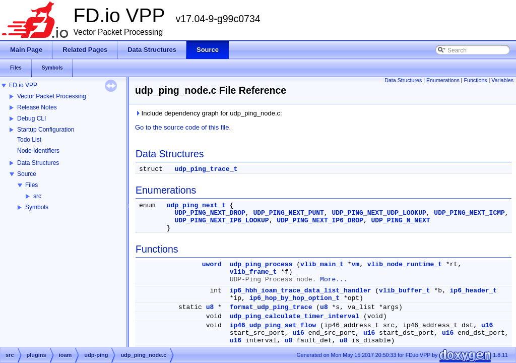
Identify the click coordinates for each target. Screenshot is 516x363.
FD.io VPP (23, 85)
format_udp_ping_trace (271, 307)
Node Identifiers (38, 150)
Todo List (29, 139)
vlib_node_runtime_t (404, 264)
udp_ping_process (261, 264)
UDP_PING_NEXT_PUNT (288, 213)
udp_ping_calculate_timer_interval (294, 316)
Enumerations (443, 80)
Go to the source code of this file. (183, 127)
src (37, 196)
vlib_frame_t (253, 272)
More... (334, 279)
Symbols (36, 207)
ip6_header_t (473, 290)
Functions (475, 80)
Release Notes (37, 107)
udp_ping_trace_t (205, 169)
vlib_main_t (322, 264)
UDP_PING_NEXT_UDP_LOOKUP (379, 213)
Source (26, 173)
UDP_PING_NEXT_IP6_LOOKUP (221, 220)
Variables (502, 80)
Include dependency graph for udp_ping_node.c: (208, 113)
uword (212, 264)
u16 (487, 325)
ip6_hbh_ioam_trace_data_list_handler (300, 290)
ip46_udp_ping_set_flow (273, 325)
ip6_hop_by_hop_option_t (294, 298)
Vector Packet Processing (51, 96)
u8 (210, 307)
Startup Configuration (45, 129)
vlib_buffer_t (404, 290)
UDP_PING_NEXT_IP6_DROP (320, 220)
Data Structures (38, 162)
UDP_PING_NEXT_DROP (209, 213)
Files (31, 185)
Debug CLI (31, 118)
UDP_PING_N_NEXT (400, 220)
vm (356, 264)
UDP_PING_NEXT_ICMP (469, 213)
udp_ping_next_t (196, 205)
